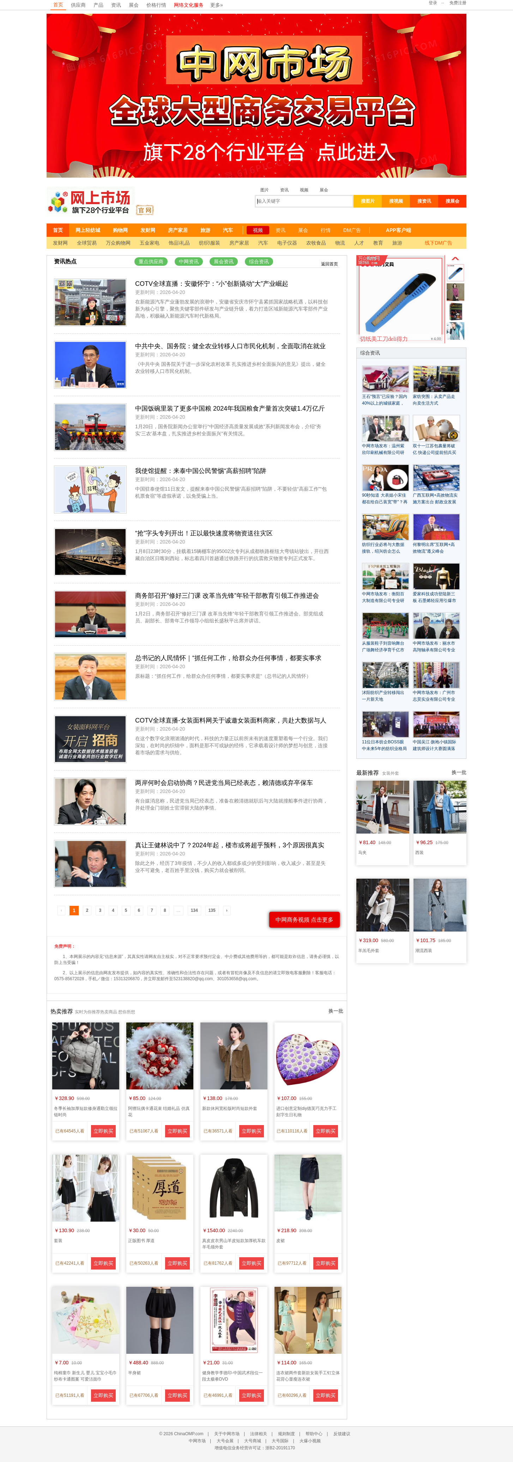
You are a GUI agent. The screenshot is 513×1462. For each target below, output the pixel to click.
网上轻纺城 (88, 230)
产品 (98, 5)
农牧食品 (316, 243)
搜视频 (396, 201)
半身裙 (134, 1372)
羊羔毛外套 (368, 950)
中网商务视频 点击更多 (304, 920)
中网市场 (197, 1440)
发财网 (147, 230)
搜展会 (452, 201)
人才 (359, 243)
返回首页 (329, 264)
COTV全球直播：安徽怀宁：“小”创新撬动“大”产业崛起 (211, 283)
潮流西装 (423, 950)
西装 (419, 852)
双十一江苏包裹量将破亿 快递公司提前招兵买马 (434, 452)
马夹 (362, 852)
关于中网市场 (227, 1433)
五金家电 (149, 243)
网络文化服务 (189, 5)
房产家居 (178, 230)
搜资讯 (424, 201)
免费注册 (457, 2)
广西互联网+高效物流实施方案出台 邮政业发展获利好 (435, 502)
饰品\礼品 (179, 243)
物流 (340, 243)
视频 (304, 190)
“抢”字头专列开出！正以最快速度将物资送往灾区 (204, 533)
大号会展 (225, 1440)
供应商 (78, 5)
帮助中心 (314, 1433)
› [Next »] (227, 910)
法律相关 (258, 1433)
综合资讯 (259, 261)
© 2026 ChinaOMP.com (181, 1433)
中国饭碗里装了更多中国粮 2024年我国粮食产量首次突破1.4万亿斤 (230, 408)
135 (212, 910)
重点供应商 (151, 261)
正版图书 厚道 (141, 1240)
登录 (433, 2)
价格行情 (156, 5)
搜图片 (368, 201)
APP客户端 (398, 230)
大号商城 (252, 1440)
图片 (264, 190)
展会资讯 (224, 261)
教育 (378, 243)
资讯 (116, 5)
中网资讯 (189, 261)
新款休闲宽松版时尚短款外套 (229, 1108)
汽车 (228, 230)
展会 (134, 5)
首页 (58, 4)
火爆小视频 (310, 1440)
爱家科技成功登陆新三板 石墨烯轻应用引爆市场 (434, 600)
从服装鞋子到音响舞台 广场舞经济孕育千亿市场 (383, 650)
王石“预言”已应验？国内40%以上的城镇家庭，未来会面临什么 (384, 403)
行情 (326, 230)
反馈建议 (341, 1433)
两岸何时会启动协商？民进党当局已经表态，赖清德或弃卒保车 (224, 782)
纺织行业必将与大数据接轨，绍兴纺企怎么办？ (383, 551)
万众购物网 (118, 243)
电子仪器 (287, 243)
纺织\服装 (209, 243)
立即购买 (103, 1131)
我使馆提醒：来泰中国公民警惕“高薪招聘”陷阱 (200, 470)
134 (194, 910)
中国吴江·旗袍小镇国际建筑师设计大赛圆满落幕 (434, 748)
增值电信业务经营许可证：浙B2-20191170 (255, 1447)
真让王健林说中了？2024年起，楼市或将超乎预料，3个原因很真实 (229, 845)
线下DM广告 (438, 243)
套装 (58, 1240)
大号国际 (280, 1440)
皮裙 (280, 1240)
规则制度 (286, 1433)
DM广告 (352, 230)
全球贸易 (87, 243)
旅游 (205, 230)
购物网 (120, 230)
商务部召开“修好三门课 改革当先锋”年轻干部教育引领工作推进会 (227, 595)
